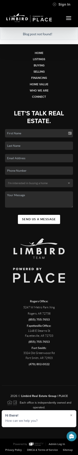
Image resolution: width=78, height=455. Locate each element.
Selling (39, 71)
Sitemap (68, 450)
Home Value (39, 84)
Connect (39, 97)
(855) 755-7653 (39, 320)
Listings (39, 59)
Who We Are (39, 90)
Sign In (61, 4)
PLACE (63, 397)
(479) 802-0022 (39, 365)
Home (39, 53)
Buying (39, 65)
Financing (39, 78)
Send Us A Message (39, 219)
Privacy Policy (13, 450)
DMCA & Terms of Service (42, 450)
